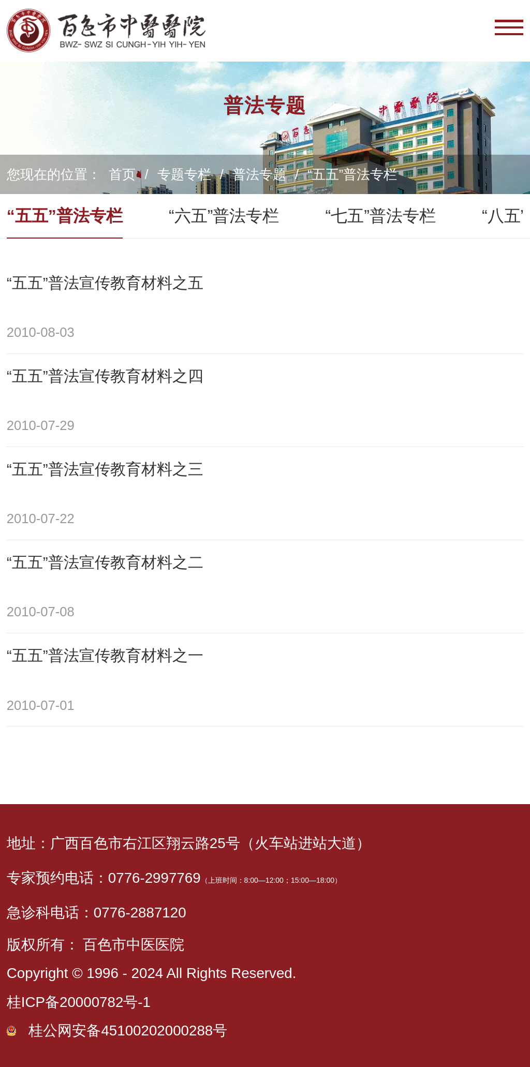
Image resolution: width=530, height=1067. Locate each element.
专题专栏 (184, 174)
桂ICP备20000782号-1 (79, 1002)
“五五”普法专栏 (352, 174)
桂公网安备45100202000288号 (127, 1030)
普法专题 (259, 174)
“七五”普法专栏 (381, 215)
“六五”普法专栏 (224, 215)
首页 (122, 174)
